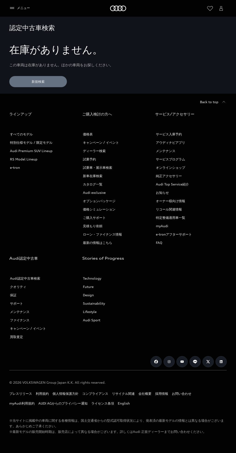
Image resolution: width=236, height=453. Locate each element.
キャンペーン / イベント (101, 142)
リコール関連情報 (169, 209)
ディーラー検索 (94, 151)
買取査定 (16, 337)
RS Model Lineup (23, 159)
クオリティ (18, 287)
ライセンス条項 (102, 403)
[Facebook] (156, 361)
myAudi (162, 226)
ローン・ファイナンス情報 (102, 234)
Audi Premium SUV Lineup (31, 151)
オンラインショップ (170, 167)
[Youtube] (182, 361)
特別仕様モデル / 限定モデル (31, 142)
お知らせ (162, 193)
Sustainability (94, 303)
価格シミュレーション (99, 209)
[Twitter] (208, 361)
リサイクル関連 (123, 394)
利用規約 (42, 394)
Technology (92, 278)
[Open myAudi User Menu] (221, 8)
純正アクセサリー (169, 176)
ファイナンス (20, 320)
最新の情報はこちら (97, 243)
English (124, 403)
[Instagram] (169, 361)
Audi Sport (91, 320)
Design (88, 295)
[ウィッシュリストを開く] (210, 8)
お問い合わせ (181, 394)
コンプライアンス (95, 394)
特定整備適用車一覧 (170, 218)
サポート (16, 303)
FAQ (159, 243)
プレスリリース (20, 394)
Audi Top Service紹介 (172, 184)
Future (88, 287)
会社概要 (144, 394)
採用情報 (161, 394)
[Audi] (118, 8)
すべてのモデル (21, 134)
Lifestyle (90, 312)
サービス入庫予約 (169, 134)
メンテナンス (165, 151)
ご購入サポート (94, 218)
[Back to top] (213, 102)
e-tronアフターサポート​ (174, 234)
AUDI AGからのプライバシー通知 (63, 403)
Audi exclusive (94, 193)
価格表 (88, 134)
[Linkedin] (221, 361)
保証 (13, 295)
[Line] (195, 361)
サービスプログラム (170, 159)
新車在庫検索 (92, 176)
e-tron (15, 167)
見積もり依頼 (92, 226)
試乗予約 (89, 159)
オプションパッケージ (99, 201)
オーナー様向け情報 (170, 201)
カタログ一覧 (92, 184)
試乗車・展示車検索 (97, 167)
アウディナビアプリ (170, 142)
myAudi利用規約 (22, 403)
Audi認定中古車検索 (25, 278)
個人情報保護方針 (65, 394)
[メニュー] (19, 8)
